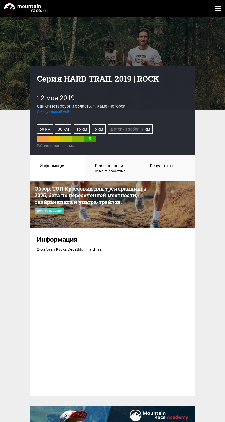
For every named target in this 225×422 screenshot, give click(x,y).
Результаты (161, 165)
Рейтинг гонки (113, 168)
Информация (53, 165)
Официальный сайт (54, 112)
